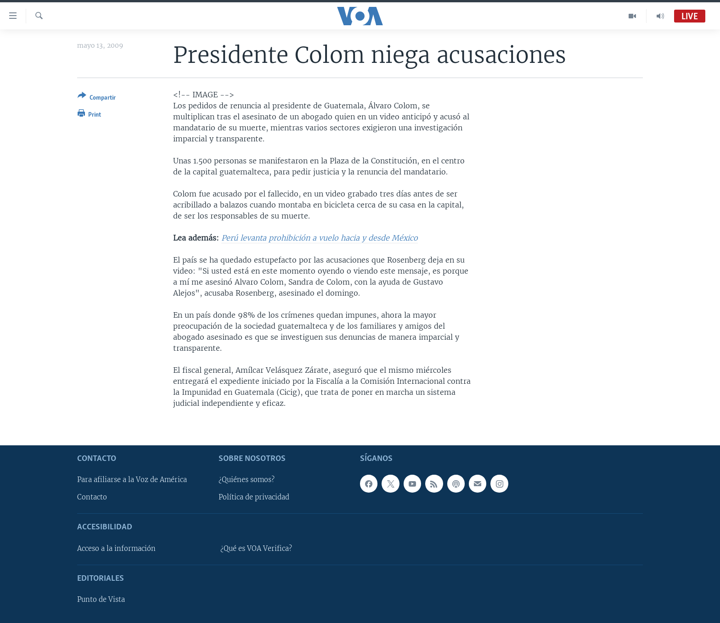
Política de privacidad (254, 497)
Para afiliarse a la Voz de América (132, 480)
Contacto (92, 497)
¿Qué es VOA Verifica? (256, 548)
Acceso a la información (116, 548)
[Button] (97, 98)
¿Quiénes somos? (247, 480)
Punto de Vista (101, 599)
